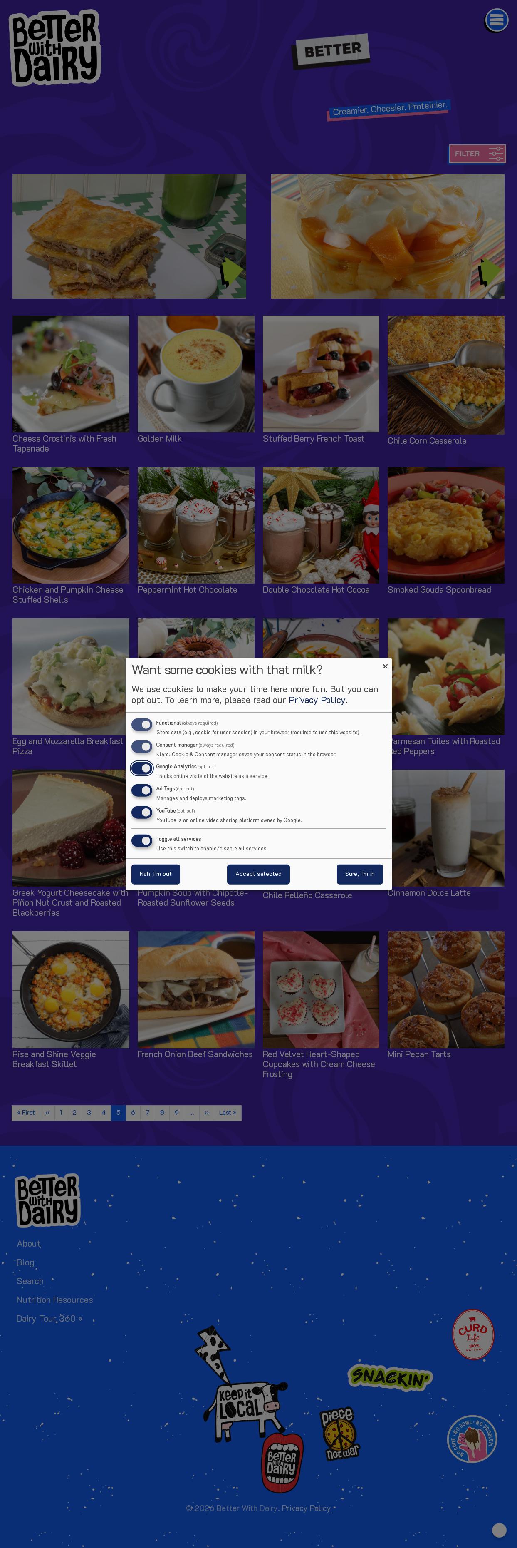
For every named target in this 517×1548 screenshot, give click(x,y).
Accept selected (258, 874)
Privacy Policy (317, 700)
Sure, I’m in (360, 874)
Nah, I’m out (156, 874)
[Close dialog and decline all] (385, 663)
